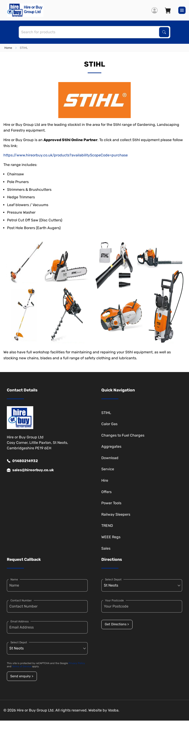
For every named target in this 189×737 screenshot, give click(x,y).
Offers (106, 492)
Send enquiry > (21, 676)
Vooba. (113, 710)
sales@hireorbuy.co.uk (30, 470)
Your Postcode (114, 600)
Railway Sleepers (115, 514)
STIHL (106, 413)
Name (14, 579)
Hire (104, 480)
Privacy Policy (77, 663)
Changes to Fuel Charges (122, 435)
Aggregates (111, 446)
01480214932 (22, 461)
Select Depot (18, 642)
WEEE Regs (110, 537)
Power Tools (111, 503)
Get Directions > (117, 624)
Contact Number (21, 600)
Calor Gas (109, 424)
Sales (105, 548)
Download (109, 458)
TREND (107, 525)
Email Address (19, 621)
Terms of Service (21, 666)
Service (107, 469)
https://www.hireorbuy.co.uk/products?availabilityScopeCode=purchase (65, 155)
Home (8, 47)
